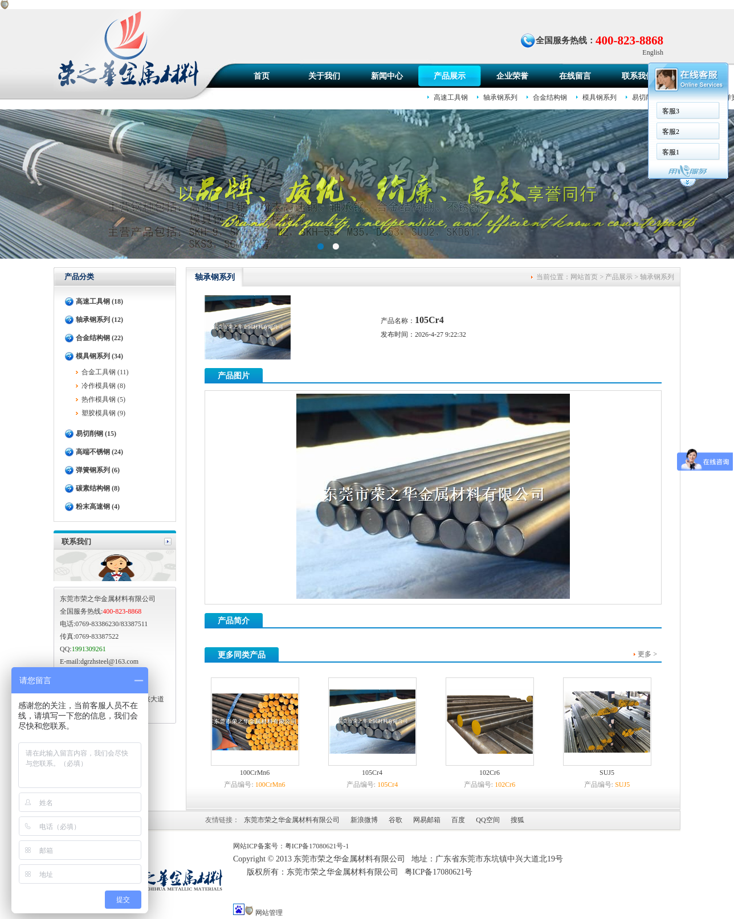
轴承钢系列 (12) (99, 320)
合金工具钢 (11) (105, 372)
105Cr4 (372, 773)
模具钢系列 (599, 97)
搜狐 (517, 820)
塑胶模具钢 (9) (103, 413)
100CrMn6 (255, 773)
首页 (262, 76)
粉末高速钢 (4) (98, 506)
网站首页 (584, 277)
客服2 (520, 132)
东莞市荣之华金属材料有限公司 (292, 820)
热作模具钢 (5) (103, 399)
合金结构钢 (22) (99, 338)
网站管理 (269, 913)
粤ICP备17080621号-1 (317, 846)
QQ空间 (487, 820)
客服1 (520, 152)
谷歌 (395, 820)
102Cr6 (489, 773)
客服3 (520, 111)
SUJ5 (607, 773)
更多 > (647, 654)
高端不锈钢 (692, 97)
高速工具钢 (451, 97)
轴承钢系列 (657, 277)
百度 (458, 820)
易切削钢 (645, 97)
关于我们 (324, 76)
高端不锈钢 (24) (99, 452)
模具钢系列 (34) (99, 356)
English (652, 52)
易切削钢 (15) (96, 434)
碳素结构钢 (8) (98, 488)
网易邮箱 (427, 820)
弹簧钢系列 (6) (98, 470)
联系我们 (638, 76)
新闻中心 (387, 76)
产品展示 (450, 76)
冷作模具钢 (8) (103, 386)
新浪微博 (364, 820)
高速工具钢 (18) (99, 301)
